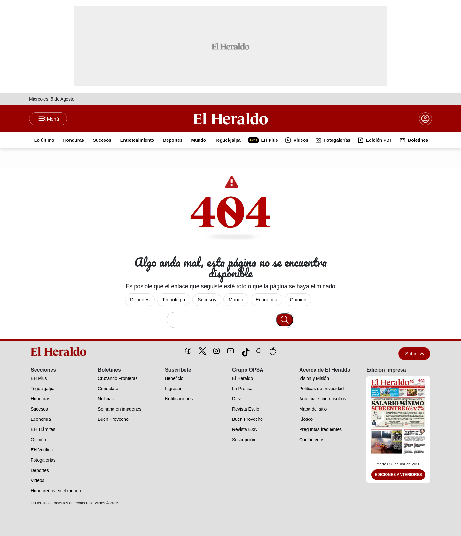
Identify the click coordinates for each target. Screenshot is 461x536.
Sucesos (207, 299)
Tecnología (173, 299)
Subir (414, 353)
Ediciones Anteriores (398, 474)
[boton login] (425, 118)
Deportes (140, 299)
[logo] (61, 351)
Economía (266, 299)
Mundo (236, 299)
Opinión (298, 299)
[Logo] (230, 118)
